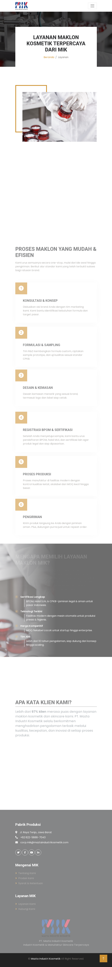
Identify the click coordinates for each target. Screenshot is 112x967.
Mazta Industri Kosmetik (46, 959)
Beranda (49, 57)
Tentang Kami (27, 873)
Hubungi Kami (26, 909)
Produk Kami (26, 878)
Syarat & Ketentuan (30, 883)
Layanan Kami (27, 904)
